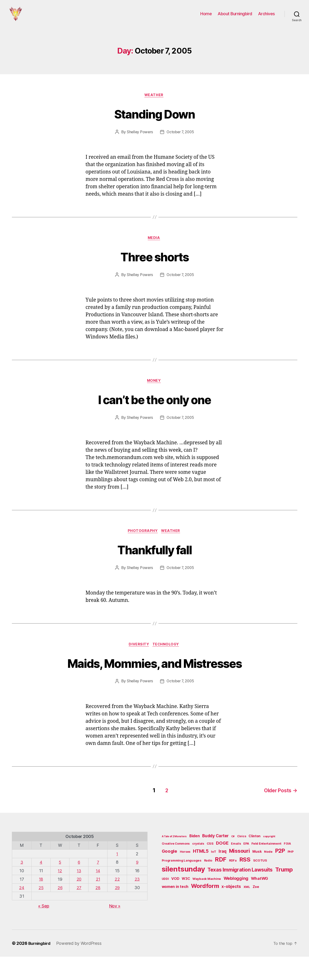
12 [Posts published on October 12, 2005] (60, 880)
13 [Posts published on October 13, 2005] (79, 880)
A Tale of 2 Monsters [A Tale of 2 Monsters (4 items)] (174, 846)
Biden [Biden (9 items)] (194, 845)
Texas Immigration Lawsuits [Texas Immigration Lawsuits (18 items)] (240, 879)
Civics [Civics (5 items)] (241, 846)
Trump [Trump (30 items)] (284, 879)
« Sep (43, 915)
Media (154, 246)
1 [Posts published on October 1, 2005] (118, 863)
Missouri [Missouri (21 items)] (239, 860)
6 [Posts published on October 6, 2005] (79, 871)
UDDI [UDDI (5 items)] (165, 888)
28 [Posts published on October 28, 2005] (98, 897)
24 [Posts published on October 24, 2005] (21, 897)
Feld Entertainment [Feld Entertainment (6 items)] (266, 853)
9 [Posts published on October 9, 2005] (137, 871)
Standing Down (154, 121)
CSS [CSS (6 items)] (210, 853)
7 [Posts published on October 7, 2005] (98, 871)
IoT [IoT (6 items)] (213, 861)
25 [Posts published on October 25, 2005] (40, 897)
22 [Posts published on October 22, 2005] (117, 888)
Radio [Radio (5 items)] (208, 870)
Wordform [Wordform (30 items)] (205, 895)
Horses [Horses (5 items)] (185, 861)
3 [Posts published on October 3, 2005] (21, 871)
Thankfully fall (154, 559)
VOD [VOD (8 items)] (175, 888)
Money (154, 390)
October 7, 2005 (180, 139)
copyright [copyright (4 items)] (269, 846)
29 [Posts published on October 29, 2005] (117, 897)
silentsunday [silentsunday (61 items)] (183, 879)
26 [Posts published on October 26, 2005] (60, 897)
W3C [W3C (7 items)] (186, 888)
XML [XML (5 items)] (247, 897)
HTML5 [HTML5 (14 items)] (201, 861)
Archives (266, 17)
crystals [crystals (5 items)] (198, 853)
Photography (142, 541)
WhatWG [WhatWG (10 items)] (259, 888)
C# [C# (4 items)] (233, 846)
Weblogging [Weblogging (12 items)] (236, 888)
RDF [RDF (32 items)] (220, 869)
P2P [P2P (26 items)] (280, 860)
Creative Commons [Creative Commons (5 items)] (176, 853)
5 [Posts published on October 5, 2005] (60, 871)
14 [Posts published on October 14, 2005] (98, 880)
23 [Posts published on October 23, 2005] (137, 888)
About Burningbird (235, 17)
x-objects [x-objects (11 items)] (231, 896)
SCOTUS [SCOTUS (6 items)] (260, 870)
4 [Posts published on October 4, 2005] (40, 871)
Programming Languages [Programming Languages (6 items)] (181, 870)
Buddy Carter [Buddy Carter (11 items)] (215, 845)
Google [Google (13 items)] (169, 860)
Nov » (115, 915)
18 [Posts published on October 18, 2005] (41, 888)
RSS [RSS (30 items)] (244, 869)
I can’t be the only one (155, 408)
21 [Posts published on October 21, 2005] (98, 888)
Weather (154, 102)
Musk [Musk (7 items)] (256, 861)
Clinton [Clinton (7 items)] (254, 846)
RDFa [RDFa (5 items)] (233, 870)
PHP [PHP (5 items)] (291, 861)
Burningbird (40, 952)
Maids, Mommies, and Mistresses (154, 673)
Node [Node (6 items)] (268, 861)
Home (206, 17)
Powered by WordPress (81, 952)
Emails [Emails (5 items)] (236, 853)
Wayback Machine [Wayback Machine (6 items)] (206, 888)
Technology (167, 655)
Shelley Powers (139, 139)
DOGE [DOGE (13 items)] (222, 853)
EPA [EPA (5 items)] (246, 853)
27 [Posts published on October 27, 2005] (79, 897)
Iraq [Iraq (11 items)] (222, 860)
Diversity (138, 655)
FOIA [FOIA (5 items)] (287, 853)
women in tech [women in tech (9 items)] (175, 896)
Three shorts (154, 264)
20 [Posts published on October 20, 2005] (79, 888)
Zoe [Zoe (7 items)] (256, 897)
